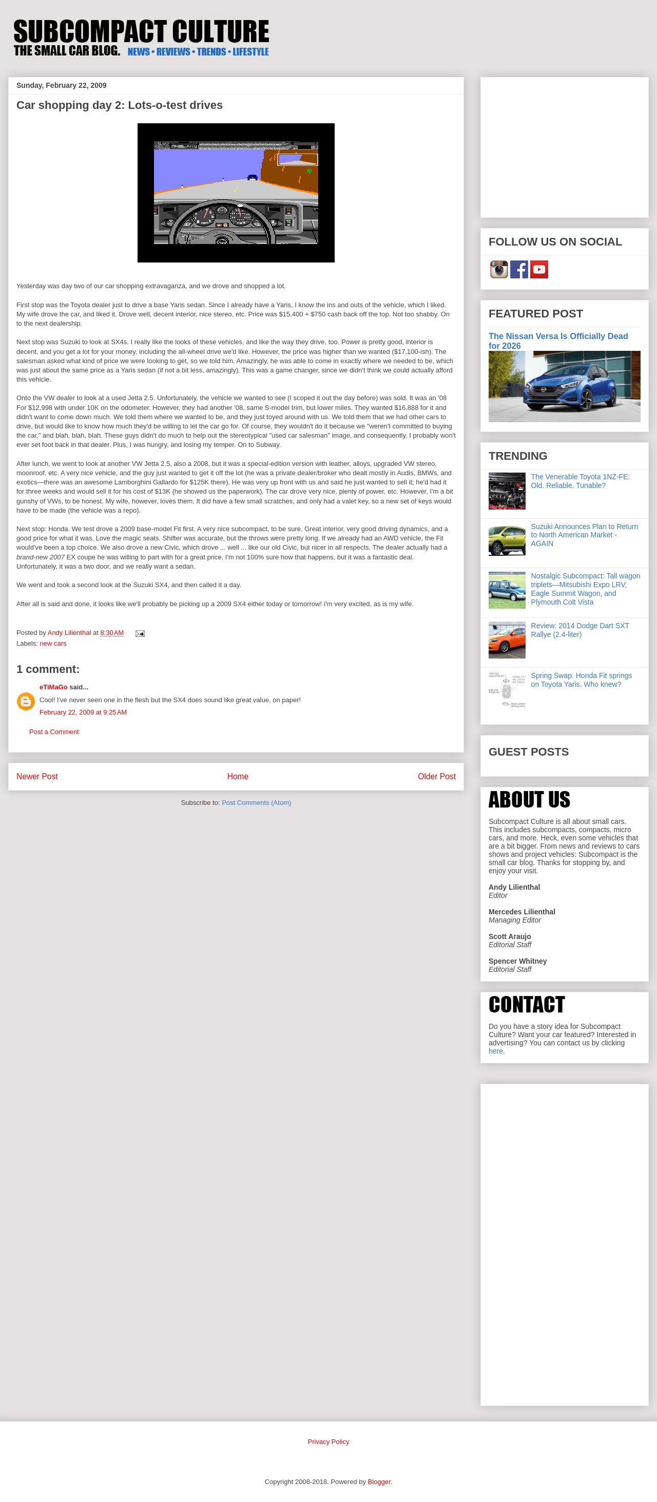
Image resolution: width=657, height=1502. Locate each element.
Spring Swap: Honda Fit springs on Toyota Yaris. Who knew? (581, 679)
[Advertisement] (565, 145)
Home (238, 776)
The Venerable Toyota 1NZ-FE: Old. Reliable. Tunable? (580, 481)
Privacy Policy (329, 1441)
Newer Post (37, 776)
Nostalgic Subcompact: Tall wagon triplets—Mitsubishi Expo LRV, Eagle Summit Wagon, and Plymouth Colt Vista (586, 589)
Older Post (437, 776)
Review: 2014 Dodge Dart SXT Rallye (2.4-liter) (580, 630)
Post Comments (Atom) (256, 802)
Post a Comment (54, 732)
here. (497, 1051)
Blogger (379, 1482)
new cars (53, 643)
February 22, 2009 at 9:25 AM (83, 712)
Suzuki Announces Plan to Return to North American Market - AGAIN (585, 535)
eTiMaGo (54, 687)
